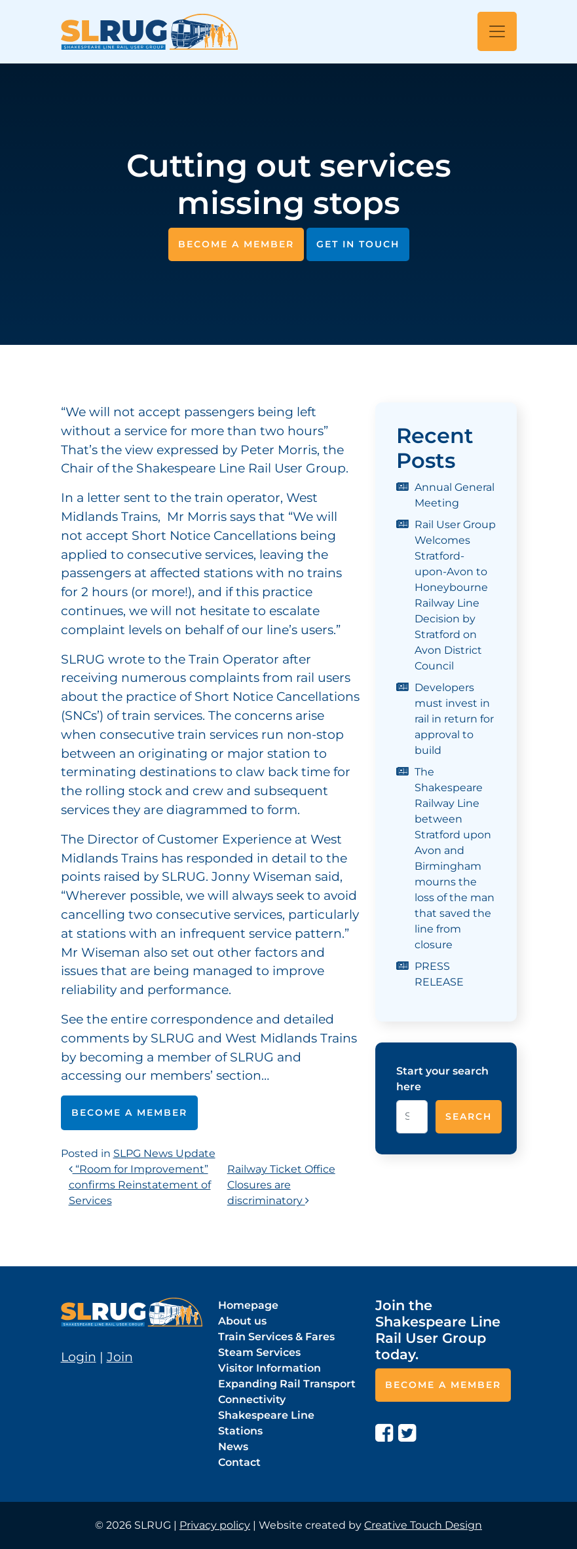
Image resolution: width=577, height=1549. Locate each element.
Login (78, 1356)
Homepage (248, 1305)
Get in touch (358, 244)
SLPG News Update (164, 1153)
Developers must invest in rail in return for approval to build (454, 719)
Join (120, 1356)
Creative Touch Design (423, 1525)
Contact (239, 1462)
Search (468, 1116)
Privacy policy (214, 1525)
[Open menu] (497, 31)
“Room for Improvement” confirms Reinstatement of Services (140, 1185)
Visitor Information (269, 1368)
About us (242, 1321)
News (233, 1446)
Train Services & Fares (276, 1336)
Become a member (236, 244)
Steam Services (259, 1352)
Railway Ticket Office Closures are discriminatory (281, 1185)
